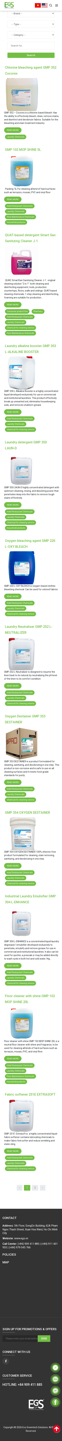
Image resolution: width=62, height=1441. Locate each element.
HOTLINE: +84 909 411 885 (22, 1385)
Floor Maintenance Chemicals (20, 217)
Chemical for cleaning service (20, 328)
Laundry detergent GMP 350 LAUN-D (26, 445)
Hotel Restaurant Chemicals (20, 206)
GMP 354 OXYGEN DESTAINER (27, 813)
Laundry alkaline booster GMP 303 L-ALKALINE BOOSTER (30, 349)
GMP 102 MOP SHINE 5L (23, 150)
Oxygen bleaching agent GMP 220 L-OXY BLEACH (30, 544)
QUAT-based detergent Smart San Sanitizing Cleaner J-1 (30, 238)
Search (31, 55)
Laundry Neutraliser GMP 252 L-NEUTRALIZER (28, 630)
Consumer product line (17, 311)
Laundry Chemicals (15, 137)
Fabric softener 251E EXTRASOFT (30, 1094)
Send (44, 1338)
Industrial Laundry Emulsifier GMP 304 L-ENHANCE (30, 899)
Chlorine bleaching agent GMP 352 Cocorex (30, 70)
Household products (16, 222)
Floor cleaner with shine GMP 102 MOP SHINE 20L (30, 999)
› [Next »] (42, 1187)
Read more (13, 130)
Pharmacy (38, 311)
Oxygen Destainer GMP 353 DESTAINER (25, 719)
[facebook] (5, 1361)
